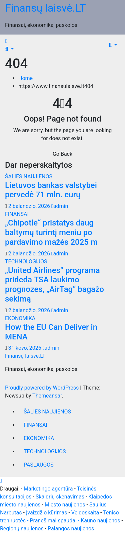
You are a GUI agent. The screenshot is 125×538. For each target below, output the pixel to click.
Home (25, 78)
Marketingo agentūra (48, 489)
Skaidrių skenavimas (60, 496)
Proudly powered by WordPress (42, 388)
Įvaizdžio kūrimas (46, 512)
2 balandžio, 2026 (29, 206)
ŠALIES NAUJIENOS (28, 176)
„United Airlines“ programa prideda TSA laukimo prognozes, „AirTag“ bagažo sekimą (54, 285)
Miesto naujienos (65, 504)
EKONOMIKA (20, 318)
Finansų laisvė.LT (45, 8)
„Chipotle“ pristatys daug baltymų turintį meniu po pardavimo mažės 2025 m (51, 232)
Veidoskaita (85, 512)
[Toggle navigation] (13, 43)
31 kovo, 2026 (25, 348)
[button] (9, 49)
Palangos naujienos (71, 528)
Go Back (62, 154)
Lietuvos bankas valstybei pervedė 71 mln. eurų (51, 190)
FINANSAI (17, 214)
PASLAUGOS (39, 465)
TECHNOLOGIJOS (26, 261)
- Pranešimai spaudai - (54, 520)
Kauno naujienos (100, 520)
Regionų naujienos (22, 528)
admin (59, 206)
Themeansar (47, 396)
